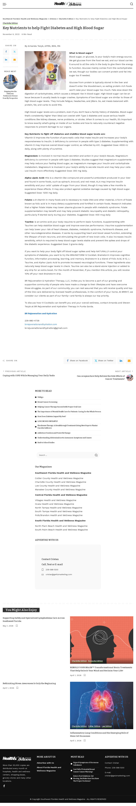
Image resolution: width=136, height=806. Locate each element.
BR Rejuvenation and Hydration (42, 313)
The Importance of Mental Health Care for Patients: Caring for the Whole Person (69, 412)
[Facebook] (6, 52)
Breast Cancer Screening (47, 402)
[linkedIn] (120, 360)
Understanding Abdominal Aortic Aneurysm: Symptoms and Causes (65, 438)
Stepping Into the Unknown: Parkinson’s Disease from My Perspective (10, 95)
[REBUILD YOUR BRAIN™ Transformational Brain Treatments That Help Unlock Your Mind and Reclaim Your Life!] (101, 640)
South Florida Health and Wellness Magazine (60, 520)
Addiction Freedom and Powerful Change (54, 433)
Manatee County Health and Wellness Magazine (60, 489)
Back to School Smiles (46, 443)
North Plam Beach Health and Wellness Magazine (61, 526)
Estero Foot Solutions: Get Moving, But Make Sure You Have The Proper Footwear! (86, 781)
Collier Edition (95, 729)
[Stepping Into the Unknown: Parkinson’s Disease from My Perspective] (10, 82)
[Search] (131, 4)
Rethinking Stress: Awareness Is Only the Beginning (31, 686)
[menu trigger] (5, 4)
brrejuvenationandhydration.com (42, 324)
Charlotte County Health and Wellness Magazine (60, 482)
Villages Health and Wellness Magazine (55, 500)
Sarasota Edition (96, 661)
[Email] (14, 59)
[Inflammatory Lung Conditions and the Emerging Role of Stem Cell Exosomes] (101, 708)
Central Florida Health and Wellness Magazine (61, 495)
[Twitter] (14, 52)
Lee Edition (109, 729)
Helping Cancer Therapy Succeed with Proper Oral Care (59, 407)
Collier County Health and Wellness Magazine (59, 478)
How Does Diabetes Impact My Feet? (52, 417)
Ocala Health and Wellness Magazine (54, 504)
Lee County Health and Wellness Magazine (57, 486)
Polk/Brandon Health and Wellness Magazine (59, 515)
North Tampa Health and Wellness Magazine (58, 507)
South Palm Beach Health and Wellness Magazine (61, 529)
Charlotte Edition (11, 23)
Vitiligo (40, 397)
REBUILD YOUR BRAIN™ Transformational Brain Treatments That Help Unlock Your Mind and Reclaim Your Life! (100, 670)
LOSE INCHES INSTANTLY (48, 421)
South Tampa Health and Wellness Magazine (58, 511)
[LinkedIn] (6, 59)
